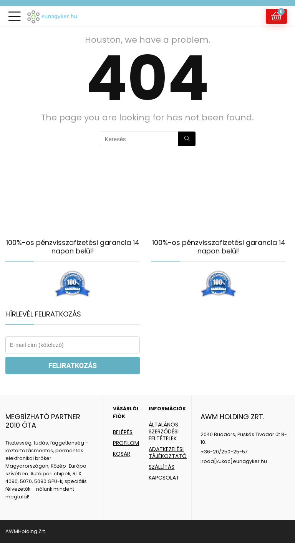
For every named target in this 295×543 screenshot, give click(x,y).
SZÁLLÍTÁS (161, 467)
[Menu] (14, 16)
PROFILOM (126, 443)
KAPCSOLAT (164, 477)
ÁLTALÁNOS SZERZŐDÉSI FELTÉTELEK (164, 431)
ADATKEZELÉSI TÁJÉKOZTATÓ (168, 452)
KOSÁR (121, 454)
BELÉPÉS (123, 432)
